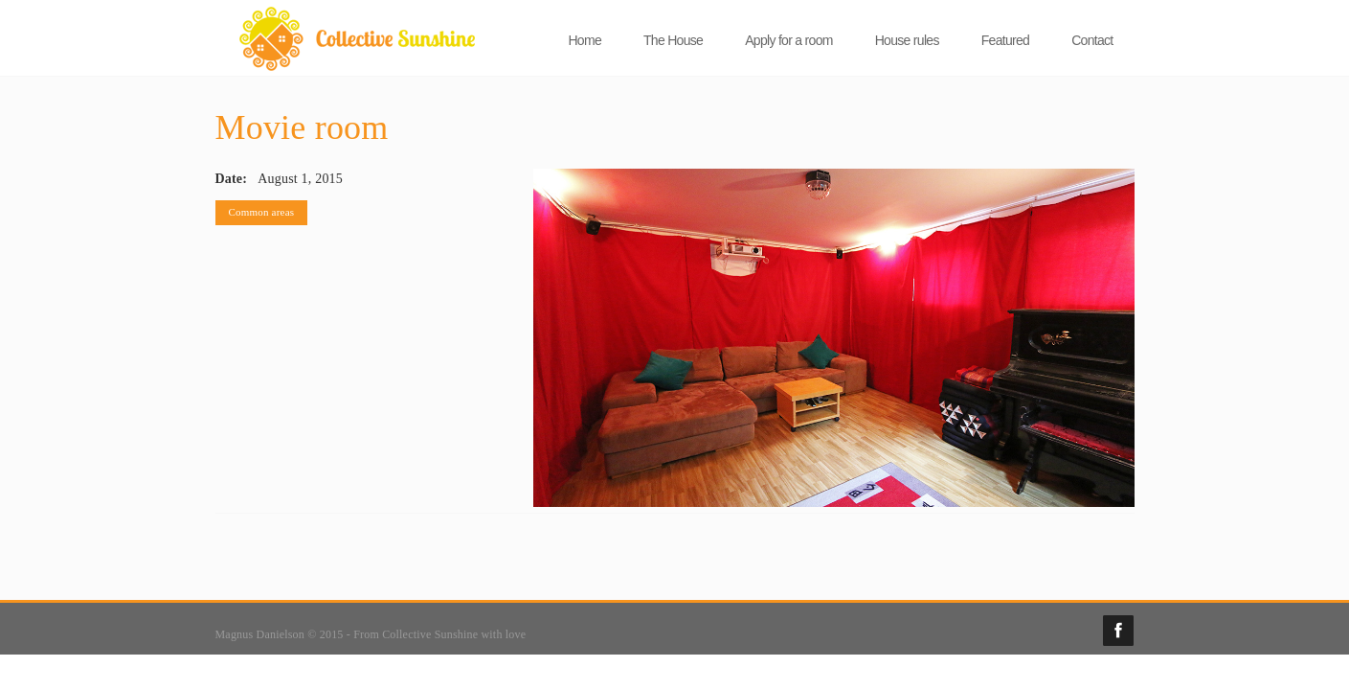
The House (673, 40)
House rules (907, 40)
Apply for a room (789, 40)
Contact (1092, 40)
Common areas (262, 212)
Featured (1005, 40)
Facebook (1118, 630)
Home (584, 40)
